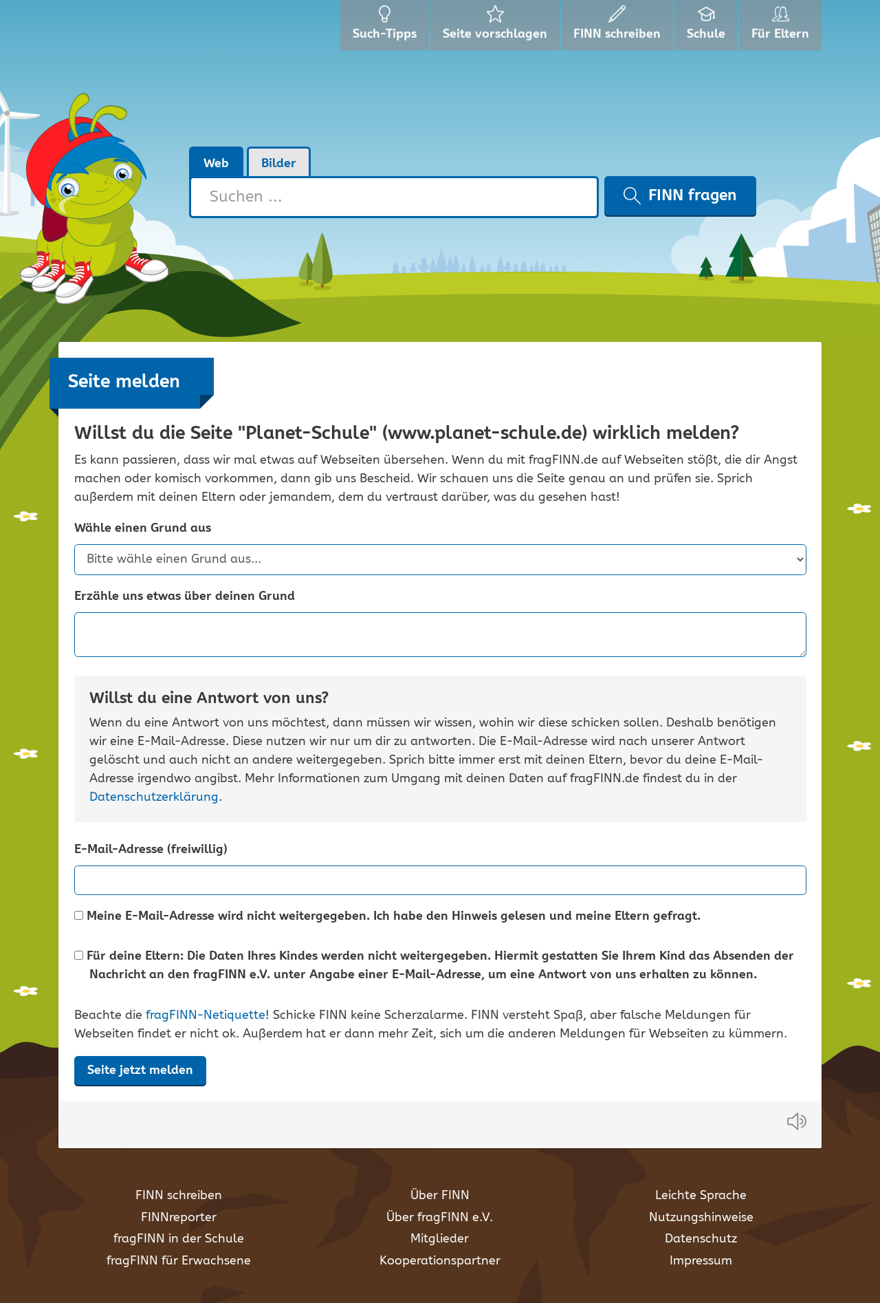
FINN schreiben (178, 1195)
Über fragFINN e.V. (439, 1217)
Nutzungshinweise (701, 1217)
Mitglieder (439, 1239)
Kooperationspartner (440, 1261)
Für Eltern (782, 27)
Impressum (701, 1261)
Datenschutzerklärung (154, 797)
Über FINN (440, 1195)
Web (216, 163)
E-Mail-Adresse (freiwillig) (151, 850)
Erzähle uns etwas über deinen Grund (184, 597)
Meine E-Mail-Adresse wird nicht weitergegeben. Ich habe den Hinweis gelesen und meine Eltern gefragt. (387, 916)
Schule (707, 27)
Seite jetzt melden (140, 1070)
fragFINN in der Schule (178, 1239)
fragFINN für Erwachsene (179, 1261)
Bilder (278, 163)
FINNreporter (179, 1217)
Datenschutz (701, 1239)
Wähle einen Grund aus (142, 528)
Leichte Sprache (701, 1195)
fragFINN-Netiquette (205, 1015)
